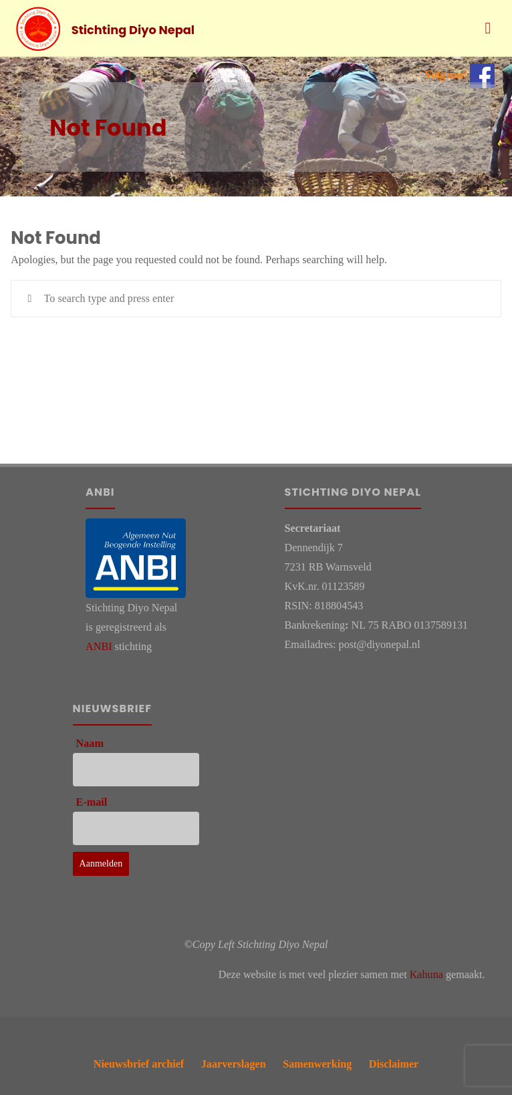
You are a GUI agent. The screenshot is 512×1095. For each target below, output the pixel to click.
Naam (90, 743)
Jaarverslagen (233, 1064)
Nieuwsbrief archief (139, 1064)
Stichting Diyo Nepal (133, 29)
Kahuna (426, 974)
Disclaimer (393, 1064)
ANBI (99, 646)
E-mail (92, 802)
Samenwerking (317, 1064)
